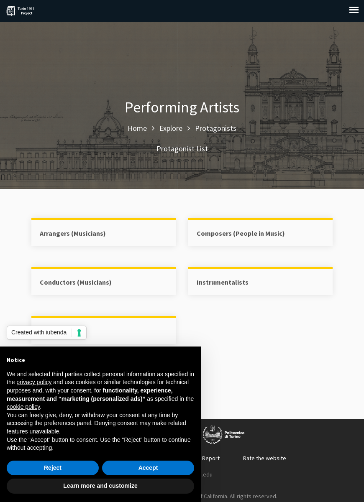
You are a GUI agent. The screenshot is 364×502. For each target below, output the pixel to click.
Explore (170, 128)
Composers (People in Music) (241, 233)
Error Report (204, 458)
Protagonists (215, 128)
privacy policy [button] (33, 382)
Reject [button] (53, 467)
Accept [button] (148, 467)
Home (137, 128)
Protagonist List (182, 148)
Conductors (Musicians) (76, 282)
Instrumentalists (223, 282)
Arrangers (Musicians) (73, 233)
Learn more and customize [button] (100, 485)
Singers (51, 331)
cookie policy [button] (23, 406)
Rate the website (264, 458)
